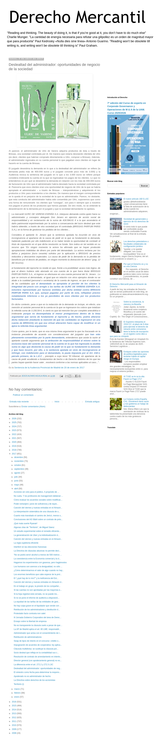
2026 (14, 418)
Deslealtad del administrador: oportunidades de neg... (38, 668)
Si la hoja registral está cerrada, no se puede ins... (36, 594)
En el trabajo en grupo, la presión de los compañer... (37, 586)
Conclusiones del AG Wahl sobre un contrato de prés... (38, 519)
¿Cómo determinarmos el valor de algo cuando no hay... (39, 570)
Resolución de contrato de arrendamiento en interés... (38, 657)
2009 (14, 729)
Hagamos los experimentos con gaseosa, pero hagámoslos (40, 562)
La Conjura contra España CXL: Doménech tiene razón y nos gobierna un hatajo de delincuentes (136, 403)
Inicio (57, 401)
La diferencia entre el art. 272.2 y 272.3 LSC (33, 664)
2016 (14, 702)
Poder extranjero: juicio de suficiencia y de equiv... (36, 504)
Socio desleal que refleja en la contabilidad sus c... (36, 652)
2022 (14, 434)
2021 (14, 438)
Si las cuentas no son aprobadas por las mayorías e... (38, 590)
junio (16, 481)
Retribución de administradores (28, 637)
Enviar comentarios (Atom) (33, 406)
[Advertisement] (128, 74)
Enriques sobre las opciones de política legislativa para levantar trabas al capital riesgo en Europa (136, 355)
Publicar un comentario (23, 395)
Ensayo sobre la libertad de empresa (30, 621)
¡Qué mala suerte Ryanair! (25, 523)
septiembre (19, 469)
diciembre (18, 457)
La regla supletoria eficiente (26, 543)
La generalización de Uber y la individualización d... (37, 535)
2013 (14, 713)
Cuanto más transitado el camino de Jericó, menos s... (38, 515)
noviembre (19, 461)
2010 (14, 725)
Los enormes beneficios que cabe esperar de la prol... (38, 574)
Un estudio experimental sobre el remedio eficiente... (37, 531)
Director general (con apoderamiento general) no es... (38, 660)
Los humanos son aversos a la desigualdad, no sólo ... (38, 566)
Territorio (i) (19, 684)
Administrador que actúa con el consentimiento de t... (37, 633)
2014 (14, 709)
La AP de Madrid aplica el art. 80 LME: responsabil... (37, 629)
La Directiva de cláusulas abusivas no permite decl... (37, 551)
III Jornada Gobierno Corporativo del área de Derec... (37, 617)
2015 (14, 705)
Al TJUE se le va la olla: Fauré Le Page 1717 (134, 377)
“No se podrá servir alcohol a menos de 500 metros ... (38, 555)
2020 (14, 442)
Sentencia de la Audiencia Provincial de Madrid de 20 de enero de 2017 (49, 367)
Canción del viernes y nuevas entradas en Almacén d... (38, 582)
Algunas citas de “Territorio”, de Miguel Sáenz (34, 527)
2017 (14, 454)
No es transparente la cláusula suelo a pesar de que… (38, 625)
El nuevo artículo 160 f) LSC (136, 199)
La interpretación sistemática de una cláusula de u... (37, 511)
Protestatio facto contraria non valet (29, 613)
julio (16, 477)
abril (16, 488)
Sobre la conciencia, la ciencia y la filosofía (134, 303)
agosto (17, 473)
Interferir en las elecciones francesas (30, 547)
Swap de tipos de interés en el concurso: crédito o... (37, 641)
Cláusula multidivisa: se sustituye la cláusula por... (36, 649)
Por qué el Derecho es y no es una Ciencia (136, 265)
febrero (17, 693)
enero (17, 697)
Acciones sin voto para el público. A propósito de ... (36, 492)
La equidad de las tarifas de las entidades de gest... (37, 602)
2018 (14, 450)
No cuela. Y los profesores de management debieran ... (38, 496)
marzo (17, 689)
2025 (14, 422)
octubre (17, 465)
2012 (14, 717)
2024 (14, 426)
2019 (14, 446)
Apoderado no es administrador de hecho (32, 676)
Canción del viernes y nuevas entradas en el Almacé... (38, 508)
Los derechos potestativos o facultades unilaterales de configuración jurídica (136, 243)
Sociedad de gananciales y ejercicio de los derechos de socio (136, 221)
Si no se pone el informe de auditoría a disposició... (36, 598)
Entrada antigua (92, 401)
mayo (17, 485)
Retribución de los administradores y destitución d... (37, 609)
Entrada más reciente (19, 401)
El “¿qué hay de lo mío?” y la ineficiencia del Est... (36, 578)
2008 (14, 733)
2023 (14, 430)
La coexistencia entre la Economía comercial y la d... (37, 558)
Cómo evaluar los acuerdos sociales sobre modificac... (38, 500)
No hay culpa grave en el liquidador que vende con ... (37, 606)
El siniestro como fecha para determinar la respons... (37, 672)
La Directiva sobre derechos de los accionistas (34, 680)
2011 (14, 721)
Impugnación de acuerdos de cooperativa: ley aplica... (38, 645)
